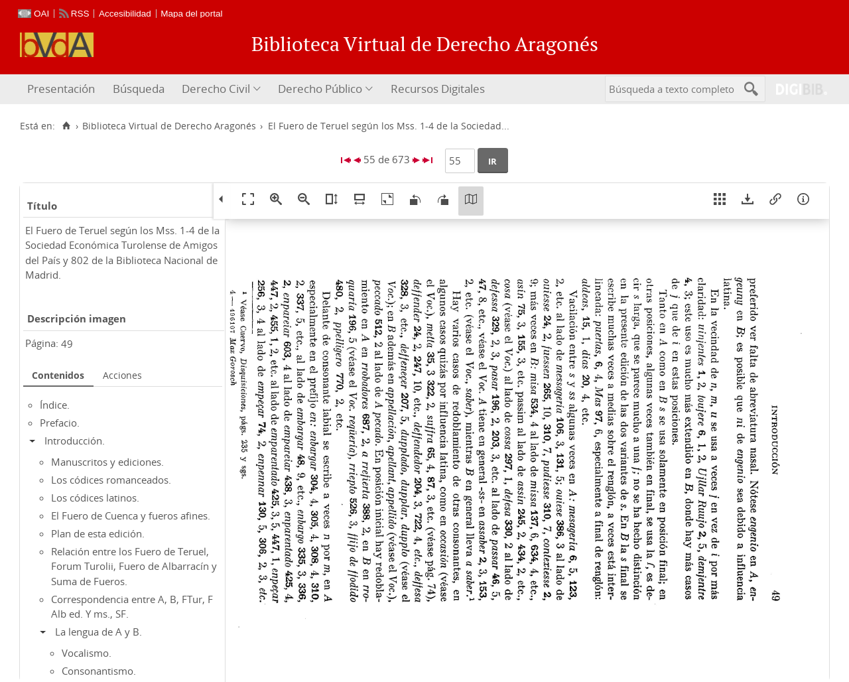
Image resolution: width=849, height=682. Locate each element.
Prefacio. (60, 422)
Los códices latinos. (95, 497)
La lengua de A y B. (98, 631)
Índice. (55, 404)
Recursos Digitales (438, 88)
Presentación (61, 88)
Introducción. (74, 440)
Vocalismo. (86, 652)
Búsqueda (138, 88)
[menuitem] (62, 89)
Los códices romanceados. (111, 479)
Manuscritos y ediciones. (107, 461)
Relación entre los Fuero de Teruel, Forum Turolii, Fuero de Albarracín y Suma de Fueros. (134, 566)
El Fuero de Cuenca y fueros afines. (130, 515)
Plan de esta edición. (98, 533)
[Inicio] (66, 126)
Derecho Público (320, 88)
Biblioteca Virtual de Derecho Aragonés (169, 126)
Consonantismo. (99, 670)
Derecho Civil (216, 88)
